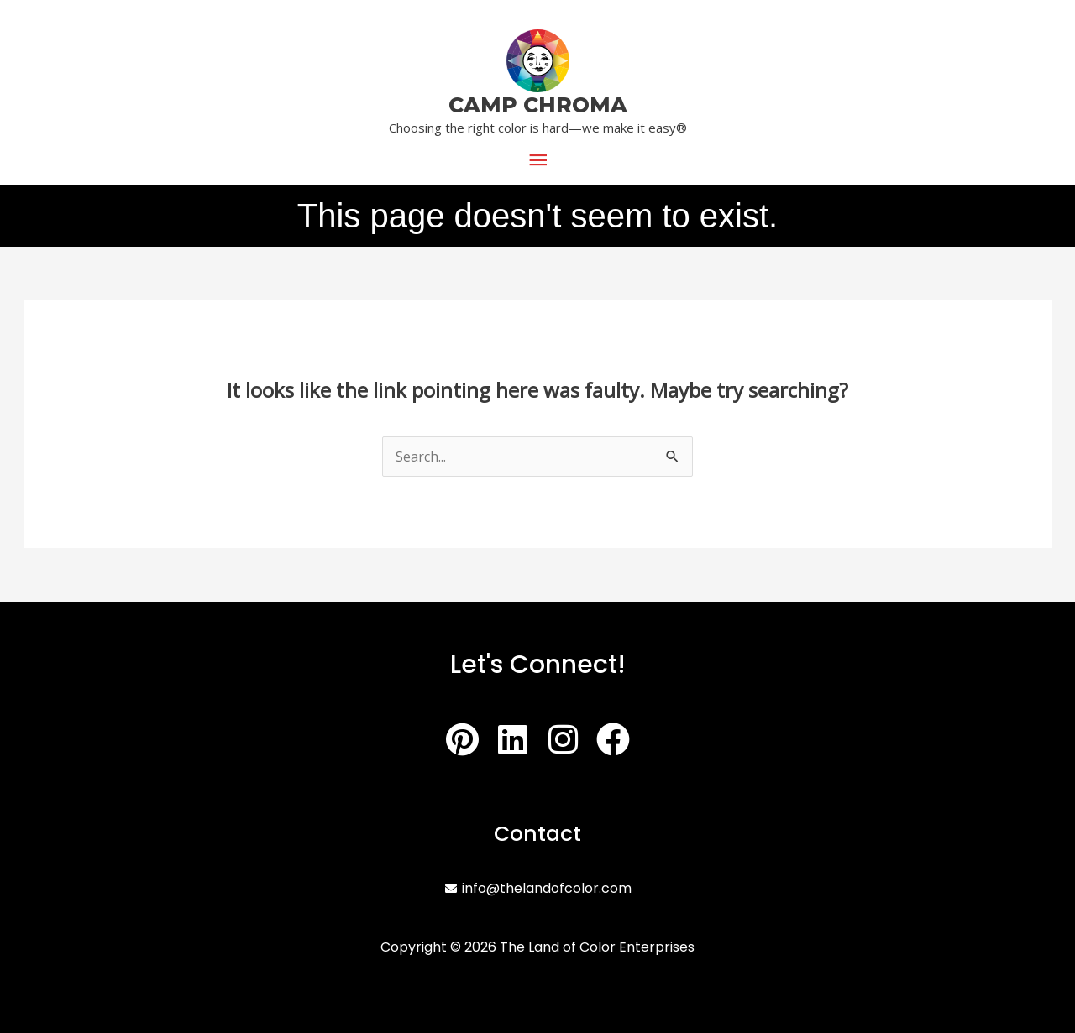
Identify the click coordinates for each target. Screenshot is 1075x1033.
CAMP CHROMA (537, 104)
